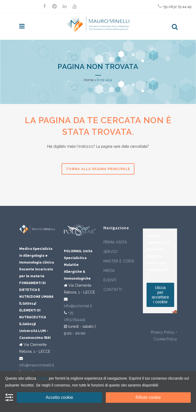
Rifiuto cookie (148, 397)
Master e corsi (118, 261)
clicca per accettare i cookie (160, 294)
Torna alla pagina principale (98, 169)
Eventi (110, 280)
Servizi (110, 252)
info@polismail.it (78, 306)
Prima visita (115, 242)
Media (109, 271)
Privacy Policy (162, 332)
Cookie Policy (165, 339)
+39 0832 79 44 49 (175, 6)
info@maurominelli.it (36, 365)
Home (88, 80)
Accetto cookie (59, 397)
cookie (42, 378)
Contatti (112, 289)
